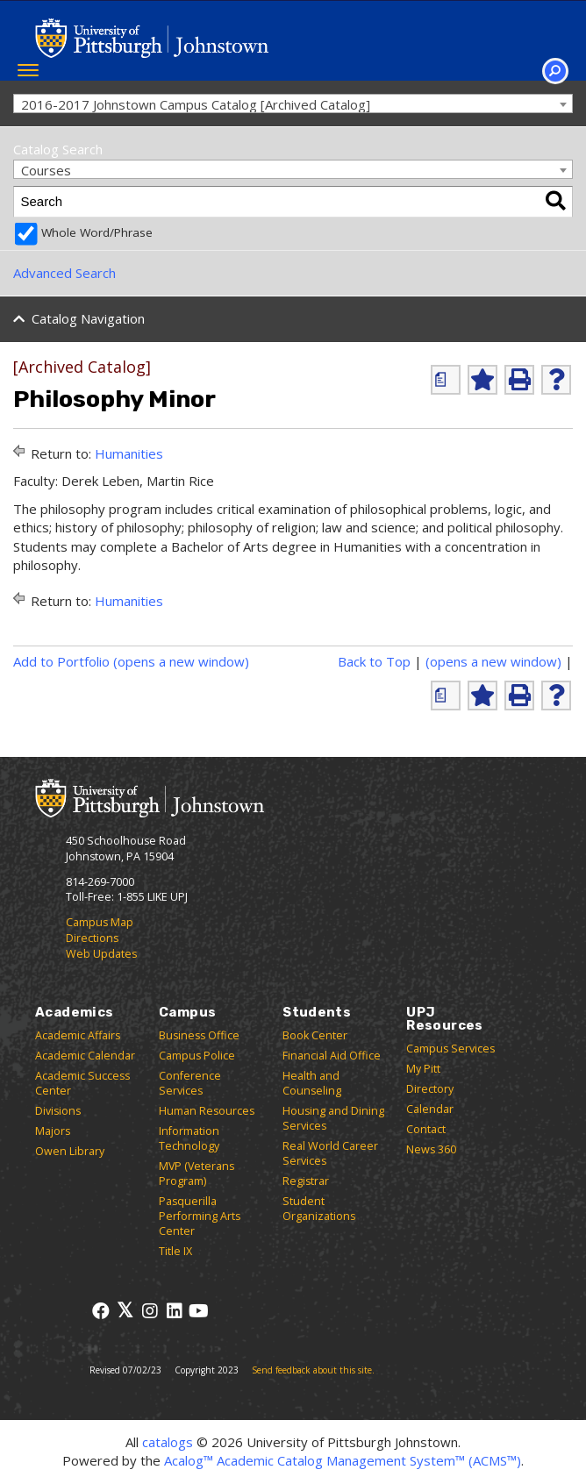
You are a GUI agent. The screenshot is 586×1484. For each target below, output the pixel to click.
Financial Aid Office (331, 1055)
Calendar (430, 1109)
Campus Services (450, 1048)
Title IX (175, 1251)
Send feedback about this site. (313, 1370)
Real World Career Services (330, 1153)
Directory (430, 1088)
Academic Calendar (85, 1055)
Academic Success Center (82, 1083)
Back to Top (374, 661)
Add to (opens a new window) (131, 661)
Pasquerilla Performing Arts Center (199, 1216)
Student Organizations (318, 1209)
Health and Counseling (311, 1083)
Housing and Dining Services (333, 1118)
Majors (52, 1131)
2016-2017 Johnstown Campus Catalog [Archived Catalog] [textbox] (195, 104)
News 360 (431, 1149)
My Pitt (423, 1068)
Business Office (199, 1035)
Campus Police (197, 1055)
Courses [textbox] (46, 170)
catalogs (167, 1442)
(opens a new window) (493, 661)
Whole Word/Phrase (97, 232)
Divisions (58, 1110)
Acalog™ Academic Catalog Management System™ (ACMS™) (342, 1460)
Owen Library (69, 1151)
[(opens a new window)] (446, 380)
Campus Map (99, 922)
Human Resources (206, 1110)
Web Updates (101, 953)
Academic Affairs (77, 1035)
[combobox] (293, 104)
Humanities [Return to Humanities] (129, 453)
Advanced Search (64, 273)
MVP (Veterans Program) (196, 1173)
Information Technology (189, 1138)
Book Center (314, 1035)
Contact (426, 1129)
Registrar (305, 1181)
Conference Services (190, 1083)
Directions (92, 938)
